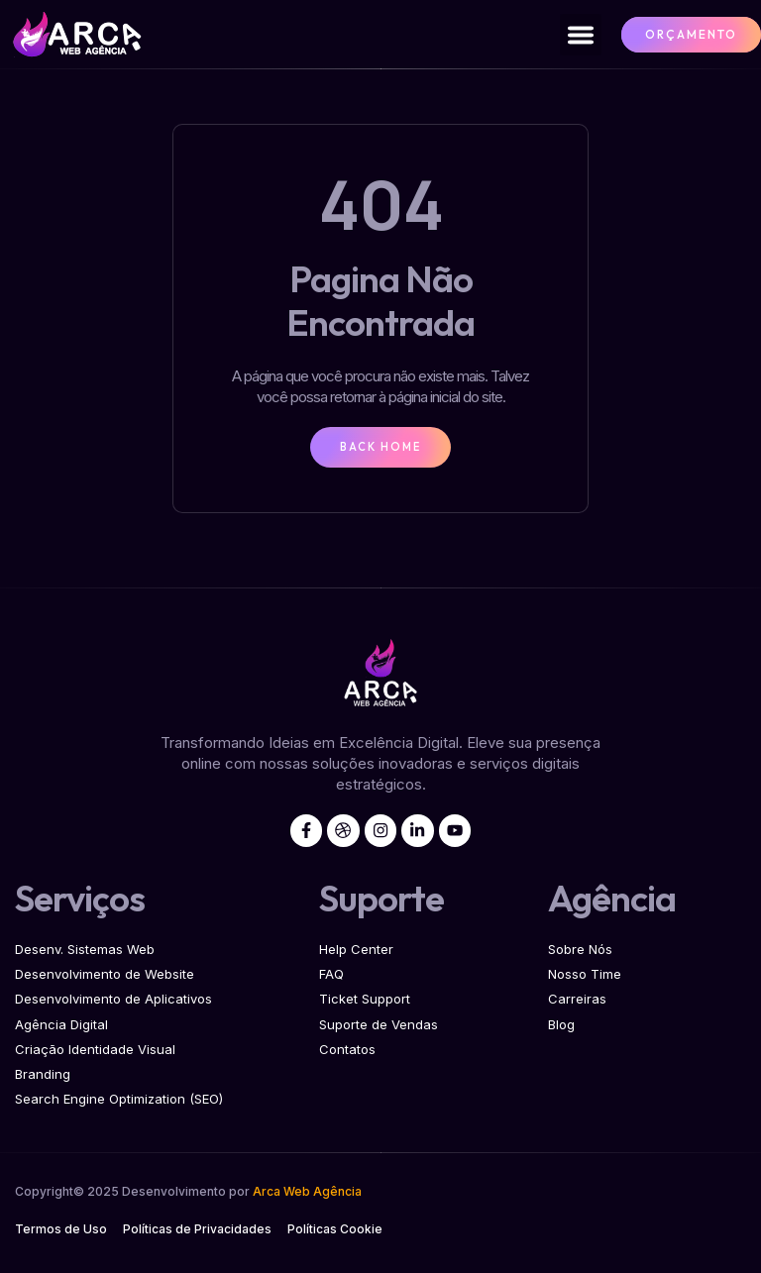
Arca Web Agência (307, 1196)
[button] (580, 34)
